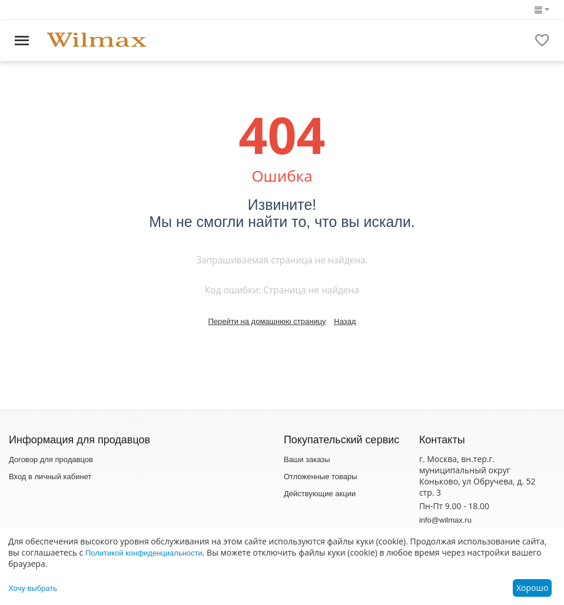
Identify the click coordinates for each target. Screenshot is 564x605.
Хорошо (532, 587)
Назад (345, 321)
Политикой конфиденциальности (144, 553)
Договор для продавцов (51, 459)
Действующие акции (320, 493)
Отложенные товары (320, 476)
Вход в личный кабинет (50, 476)
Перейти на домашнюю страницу (267, 321)
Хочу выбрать (32, 588)
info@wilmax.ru (445, 520)
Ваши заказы (307, 459)
